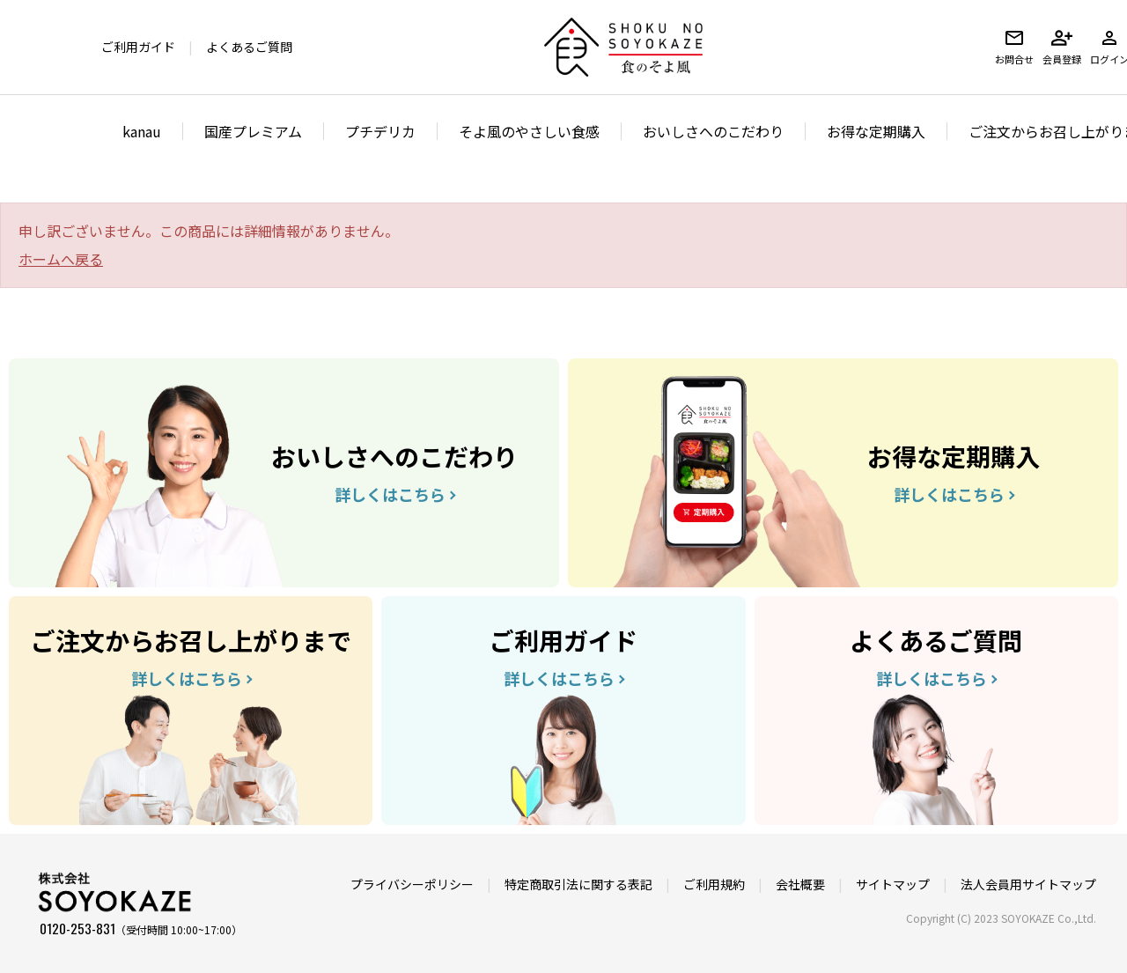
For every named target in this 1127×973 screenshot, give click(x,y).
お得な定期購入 (876, 131)
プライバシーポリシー (412, 884)
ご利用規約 (714, 884)
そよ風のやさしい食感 (529, 131)
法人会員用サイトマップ (1028, 884)
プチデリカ (380, 131)
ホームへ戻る (60, 259)
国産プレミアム (253, 131)
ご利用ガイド (138, 46)
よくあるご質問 (249, 46)
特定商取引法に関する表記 (578, 884)
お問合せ (1014, 46)
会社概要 (800, 884)
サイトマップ (893, 884)
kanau (141, 131)
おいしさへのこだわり (713, 131)
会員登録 (1061, 46)
